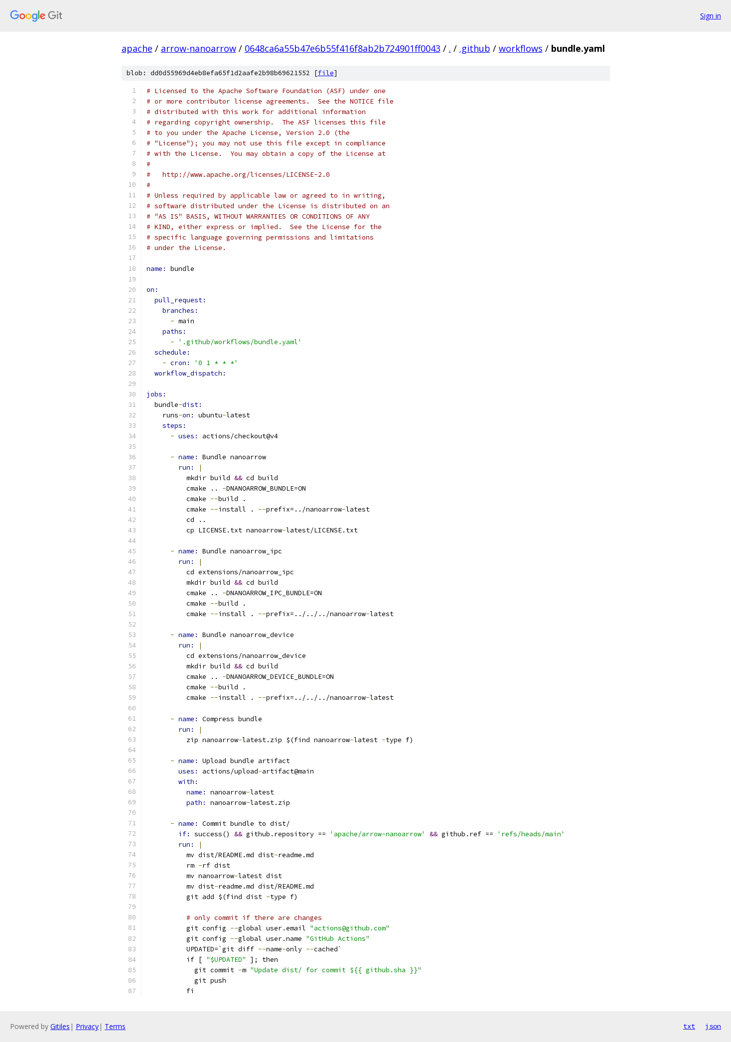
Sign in (710, 15)
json (713, 1026)
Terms (115, 1026)
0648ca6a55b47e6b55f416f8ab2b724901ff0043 (342, 48)
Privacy (87, 1026)
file (326, 73)
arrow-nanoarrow (198, 48)
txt (689, 1026)
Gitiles (60, 1026)
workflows (521, 48)
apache (137, 48)
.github (474, 48)
